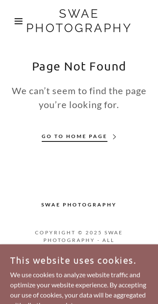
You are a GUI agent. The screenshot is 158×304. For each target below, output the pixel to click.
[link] (79, 21)
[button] (12, 21)
